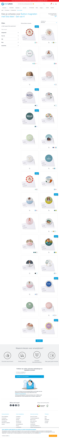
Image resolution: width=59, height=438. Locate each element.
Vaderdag (46, 421)
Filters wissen (4, 29)
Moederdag (47, 419)
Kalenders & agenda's (6, 422)
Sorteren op (43, 21)
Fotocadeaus (4, 421)
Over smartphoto (20, 414)
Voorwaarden (18, 422)
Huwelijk (46, 422)
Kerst (46, 416)
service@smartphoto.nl (34, 425)
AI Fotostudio (31, 7)
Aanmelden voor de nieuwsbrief (22, 376)
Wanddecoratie (4, 419)
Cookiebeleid (18, 427)
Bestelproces (18, 421)
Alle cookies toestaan (53, 435)
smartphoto (18, 416)
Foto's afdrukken (5, 416)
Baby (46, 418)
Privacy (17, 425)
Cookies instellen (6, 435)
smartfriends (32, 424)
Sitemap (17, 419)
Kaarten (3, 424)
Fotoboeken (11, 7)
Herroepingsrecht (19, 424)
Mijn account (32, 419)
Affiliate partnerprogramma (35, 427)
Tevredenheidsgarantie (34, 418)
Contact (47, 7)
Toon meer (39, 340)
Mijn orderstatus (33, 421)
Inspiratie (52, 7)
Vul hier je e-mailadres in (21, 372)
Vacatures (18, 418)
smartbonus (32, 422)
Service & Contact (33, 416)
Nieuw (37, 7)
